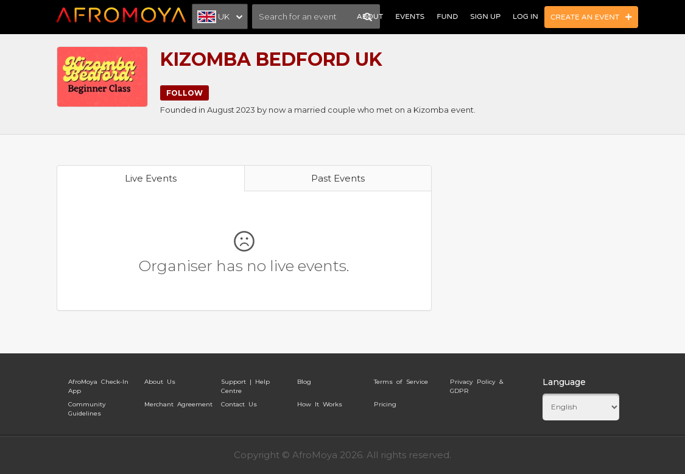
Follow (184, 92)
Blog (304, 382)
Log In (525, 16)
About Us (159, 382)
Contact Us (239, 404)
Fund (447, 16)
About (370, 16)
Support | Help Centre (245, 384)
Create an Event (591, 17)
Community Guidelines (87, 406)
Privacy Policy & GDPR (476, 384)
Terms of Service (401, 382)
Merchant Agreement (178, 404)
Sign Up (485, 16)
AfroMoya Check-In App (98, 384)
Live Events (151, 178)
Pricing (385, 404)
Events (409, 16)
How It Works (319, 404)
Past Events (338, 178)
